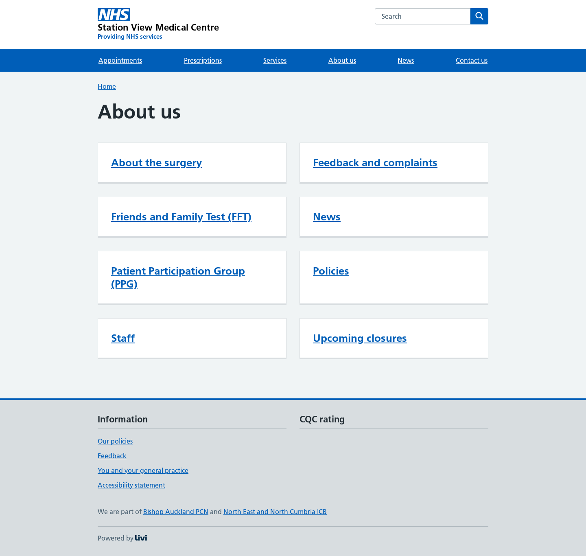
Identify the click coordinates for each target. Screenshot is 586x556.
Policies (331, 270)
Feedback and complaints (375, 162)
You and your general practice (143, 470)
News (406, 60)
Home (107, 86)
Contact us (472, 60)
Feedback (112, 456)
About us (342, 60)
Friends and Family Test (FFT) (181, 216)
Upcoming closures (360, 338)
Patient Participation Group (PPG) (178, 277)
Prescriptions (203, 60)
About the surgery (156, 162)
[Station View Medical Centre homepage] (158, 24)
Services (274, 60)
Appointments (120, 60)
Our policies (115, 441)
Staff (123, 338)
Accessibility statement (131, 485)
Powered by (122, 538)
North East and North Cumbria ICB (275, 512)
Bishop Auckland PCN (175, 512)
